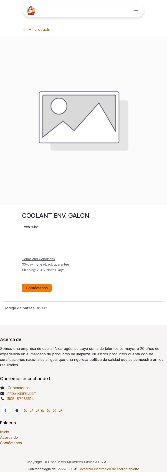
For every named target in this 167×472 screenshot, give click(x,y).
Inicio (4, 432)
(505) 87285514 (21, 398)
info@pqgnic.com (21, 393)
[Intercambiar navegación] (135, 10)
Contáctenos (37, 288)
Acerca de (9, 437)
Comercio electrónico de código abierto (108, 469)
